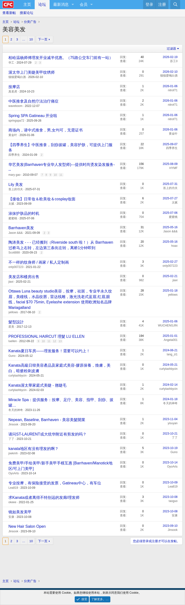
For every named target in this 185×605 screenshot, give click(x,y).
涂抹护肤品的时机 (23, 213)
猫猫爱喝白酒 (17, 77)
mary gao (14, 174)
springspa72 (16, 120)
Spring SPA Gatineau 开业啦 (32, 116)
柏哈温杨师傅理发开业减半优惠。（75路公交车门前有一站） (60, 58)
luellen (12, 341)
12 (54, 341)
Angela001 (171, 340)
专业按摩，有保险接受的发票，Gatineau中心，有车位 (54, 483)
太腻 (11, 203)
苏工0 (174, 61)
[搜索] (175, 4)
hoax (174, 245)
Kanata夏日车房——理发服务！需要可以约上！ (49, 351)
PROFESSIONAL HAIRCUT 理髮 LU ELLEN (46, 336)
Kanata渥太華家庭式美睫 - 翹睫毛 (37, 385)
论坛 (42, 4)
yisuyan (173, 423)
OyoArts (13, 473)
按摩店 (14, 87)
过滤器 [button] (171, 48)
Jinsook (13, 424)
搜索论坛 (26, 13)
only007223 (15, 267)
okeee (12, 502)
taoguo (173, 501)
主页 (27, 4)
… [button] (23, 39)
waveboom (15, 106)
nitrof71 (173, 90)
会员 (83, 4)
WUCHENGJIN (168, 325)
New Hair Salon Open (27, 526)
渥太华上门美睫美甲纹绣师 (31, 72)
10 (31, 39)
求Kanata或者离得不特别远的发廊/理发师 (43, 497)
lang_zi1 (172, 354)
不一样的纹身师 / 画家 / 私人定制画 (38, 262)
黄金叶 (12, 135)
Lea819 (13, 487)
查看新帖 (9, 13)
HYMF (173, 168)
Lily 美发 (15, 184)
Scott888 (14, 252)
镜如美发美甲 (20, 512)
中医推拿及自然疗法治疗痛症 (33, 101)
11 (60, 174)
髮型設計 (16, 322)
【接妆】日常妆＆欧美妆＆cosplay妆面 (41, 199)
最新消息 (61, 4)
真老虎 (12, 91)
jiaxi (10, 281)
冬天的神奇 (15, 410)
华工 (11, 62)
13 (60, 341)
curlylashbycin (17, 375)
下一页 (42, 39)
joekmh (13, 453)
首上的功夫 (15, 189)
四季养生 (14, 154)
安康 (11, 517)
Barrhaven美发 (21, 228)
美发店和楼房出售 (23, 277)
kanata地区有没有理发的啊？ (33, 449)
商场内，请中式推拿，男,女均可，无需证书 (45, 130)
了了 (11, 439)
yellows (13, 312)
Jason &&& (15, 232)
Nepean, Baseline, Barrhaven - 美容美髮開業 (46, 420)
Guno (11, 356)
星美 (11, 326)
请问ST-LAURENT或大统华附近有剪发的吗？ (47, 434)
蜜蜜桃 (12, 218)
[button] (72, 4)
